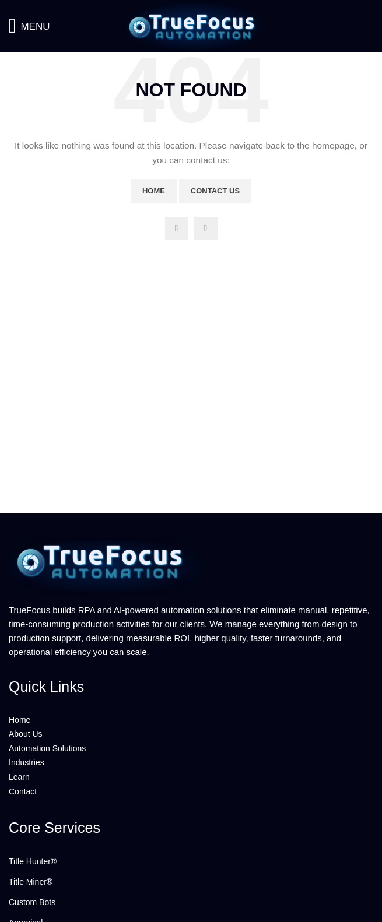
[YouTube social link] (176, 228)
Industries (26, 762)
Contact (23, 791)
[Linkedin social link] (206, 228)
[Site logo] (191, 25)
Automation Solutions (47, 748)
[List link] (191, 861)
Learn (19, 777)
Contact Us (215, 190)
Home (153, 190)
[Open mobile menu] (29, 26)
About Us (26, 733)
